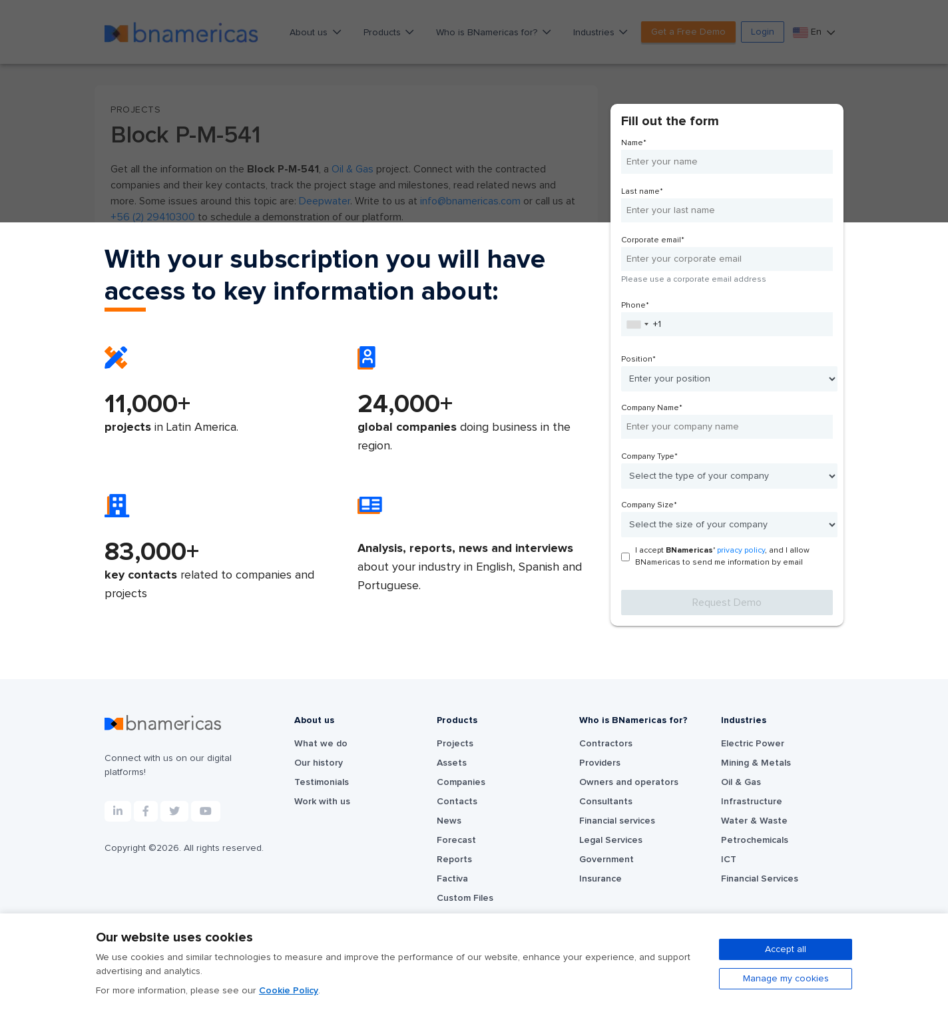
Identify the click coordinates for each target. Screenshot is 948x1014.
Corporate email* (652, 240)
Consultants (605, 801)
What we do (321, 743)
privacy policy (741, 551)
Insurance (600, 879)
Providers (599, 763)
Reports (454, 859)
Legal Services (610, 840)
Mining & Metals (756, 763)
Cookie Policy (288, 990)
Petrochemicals (754, 840)
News (449, 821)
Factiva (452, 879)
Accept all (785, 949)
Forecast (456, 840)
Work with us (322, 801)
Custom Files (465, 898)
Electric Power (752, 743)
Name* (633, 143)
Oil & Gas (741, 782)
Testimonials (321, 782)
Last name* (642, 192)
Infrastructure (751, 801)
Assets (452, 763)
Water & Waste (754, 821)
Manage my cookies (786, 978)
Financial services (617, 821)
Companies (461, 782)
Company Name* (651, 408)
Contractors (605, 743)
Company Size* (649, 505)
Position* (638, 360)
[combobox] (637, 324)
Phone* (635, 306)
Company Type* (649, 457)
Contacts (457, 801)
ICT (728, 859)
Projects (455, 743)
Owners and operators (628, 782)
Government (606, 859)
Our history (318, 763)
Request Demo (727, 602)
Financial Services (759, 879)
